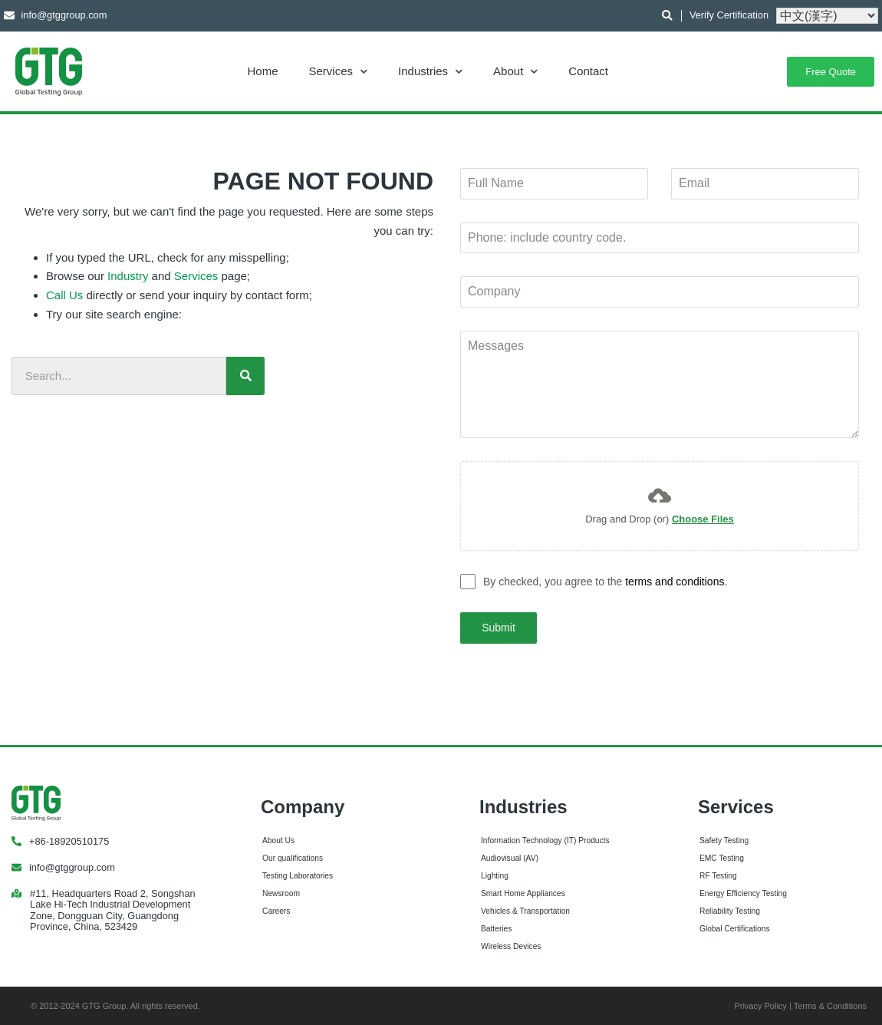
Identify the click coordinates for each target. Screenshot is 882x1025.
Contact (588, 70)
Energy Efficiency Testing (743, 892)
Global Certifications (734, 927)
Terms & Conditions (830, 1003)
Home (263, 70)
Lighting (494, 874)
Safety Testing (724, 839)
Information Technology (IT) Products (545, 839)
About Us (278, 839)
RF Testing (718, 874)
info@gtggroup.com (72, 866)
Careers (276, 909)
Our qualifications (292, 856)
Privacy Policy (760, 1003)
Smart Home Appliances (523, 892)
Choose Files (703, 519)
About (515, 70)
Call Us (64, 295)
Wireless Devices (511, 944)
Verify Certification (728, 15)
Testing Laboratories (297, 874)
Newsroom (281, 892)
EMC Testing (721, 856)
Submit (498, 627)
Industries (430, 70)
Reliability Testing (729, 909)
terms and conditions (674, 581)
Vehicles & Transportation (525, 909)
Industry (127, 275)
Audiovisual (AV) (509, 856)
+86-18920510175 (69, 839)
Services (338, 70)
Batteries (496, 927)
